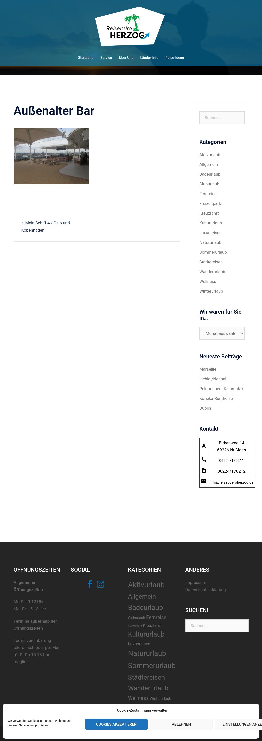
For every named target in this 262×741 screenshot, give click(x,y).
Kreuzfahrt (209, 212)
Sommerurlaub (213, 250)
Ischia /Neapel (213, 376)
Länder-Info (149, 58)
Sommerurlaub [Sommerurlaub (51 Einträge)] (150, 663)
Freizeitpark (210, 202)
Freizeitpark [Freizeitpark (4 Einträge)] (133, 623)
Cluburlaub (209, 183)
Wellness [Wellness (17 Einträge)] (136, 696)
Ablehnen (181, 724)
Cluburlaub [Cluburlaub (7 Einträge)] (134, 615)
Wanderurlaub (212, 270)
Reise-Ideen (174, 58)
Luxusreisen (210, 231)
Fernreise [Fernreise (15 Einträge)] (154, 615)
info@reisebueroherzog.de (232, 480)
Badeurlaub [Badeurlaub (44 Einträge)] (143, 605)
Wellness (207, 279)
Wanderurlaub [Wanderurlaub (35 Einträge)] (146, 685)
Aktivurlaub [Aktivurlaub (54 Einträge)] (144, 582)
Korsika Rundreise (216, 396)
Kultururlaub (210, 222)
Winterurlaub (211, 289)
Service (106, 58)
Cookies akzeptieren (116, 724)
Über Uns (126, 58)
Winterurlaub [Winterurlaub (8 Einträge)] (158, 696)
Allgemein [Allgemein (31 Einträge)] (140, 594)
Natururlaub (210, 241)
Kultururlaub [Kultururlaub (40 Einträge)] (144, 632)
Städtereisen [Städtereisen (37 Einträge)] (144, 675)
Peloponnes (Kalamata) (221, 386)
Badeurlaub (210, 173)
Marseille (208, 367)
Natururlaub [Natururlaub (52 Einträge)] (145, 651)
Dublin (205, 405)
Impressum (193, 580)
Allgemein (208, 164)
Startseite (85, 58)
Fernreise (208, 193)
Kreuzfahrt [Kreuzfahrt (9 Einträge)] (150, 623)
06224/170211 (231, 458)
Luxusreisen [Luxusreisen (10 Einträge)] (137, 641)
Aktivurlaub (210, 154)
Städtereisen (211, 260)
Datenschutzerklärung (203, 587)
